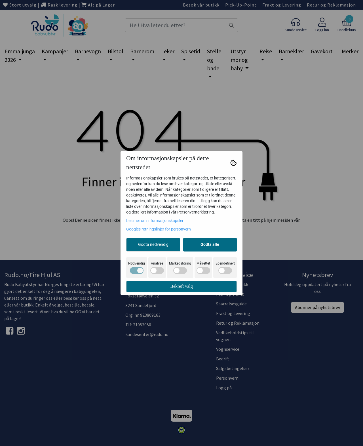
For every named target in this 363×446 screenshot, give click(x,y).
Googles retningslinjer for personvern (158, 229)
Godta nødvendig (153, 244)
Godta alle (210, 244)
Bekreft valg (181, 286)
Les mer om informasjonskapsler (154, 220)
